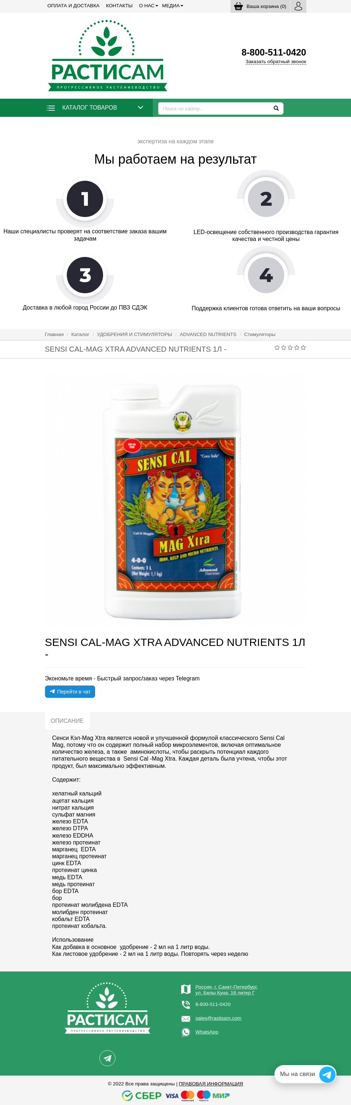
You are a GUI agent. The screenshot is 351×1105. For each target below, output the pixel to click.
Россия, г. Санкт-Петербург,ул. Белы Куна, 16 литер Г (227, 989)
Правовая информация (211, 1083)
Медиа (171, 5)
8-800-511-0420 (213, 1004)
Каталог (80, 334)
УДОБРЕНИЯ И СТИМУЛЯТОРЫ (134, 334)
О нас (147, 5)
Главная (54, 334)
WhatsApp (207, 1032)
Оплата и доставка (74, 5)
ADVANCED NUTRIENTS (208, 334)
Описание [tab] (67, 721)
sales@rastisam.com (218, 1018)
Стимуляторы (260, 334)
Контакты (119, 5)
